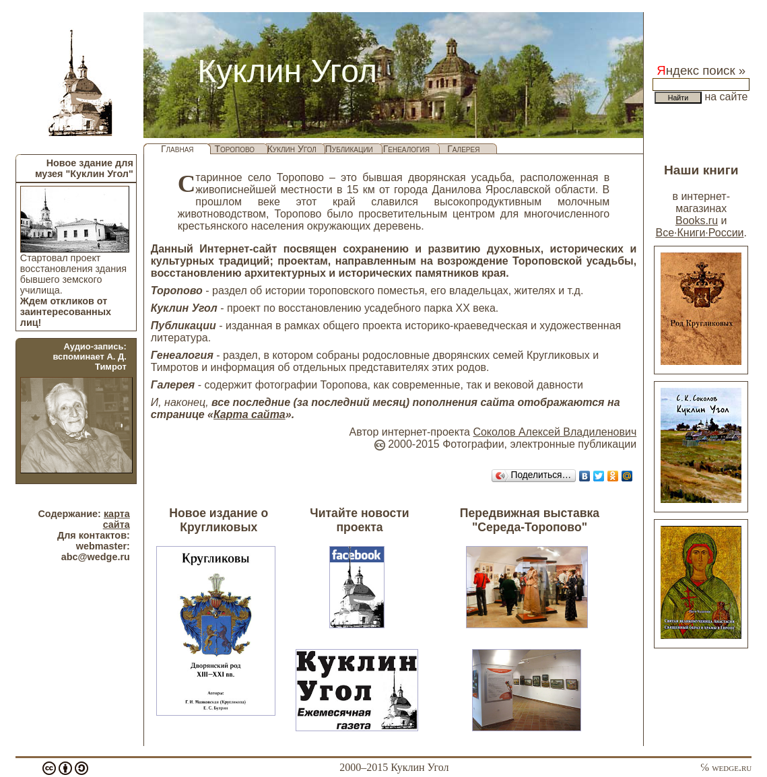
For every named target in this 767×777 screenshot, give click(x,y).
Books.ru (696, 220)
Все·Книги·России (699, 232)
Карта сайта (249, 414)
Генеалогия (406, 148)
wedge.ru (732, 767)
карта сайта (116, 519)
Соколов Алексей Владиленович (554, 432)
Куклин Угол (291, 148)
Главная (177, 148)
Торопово (234, 148)
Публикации (349, 148)
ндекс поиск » (701, 70)
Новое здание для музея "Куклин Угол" (84, 168)
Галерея (463, 148)
